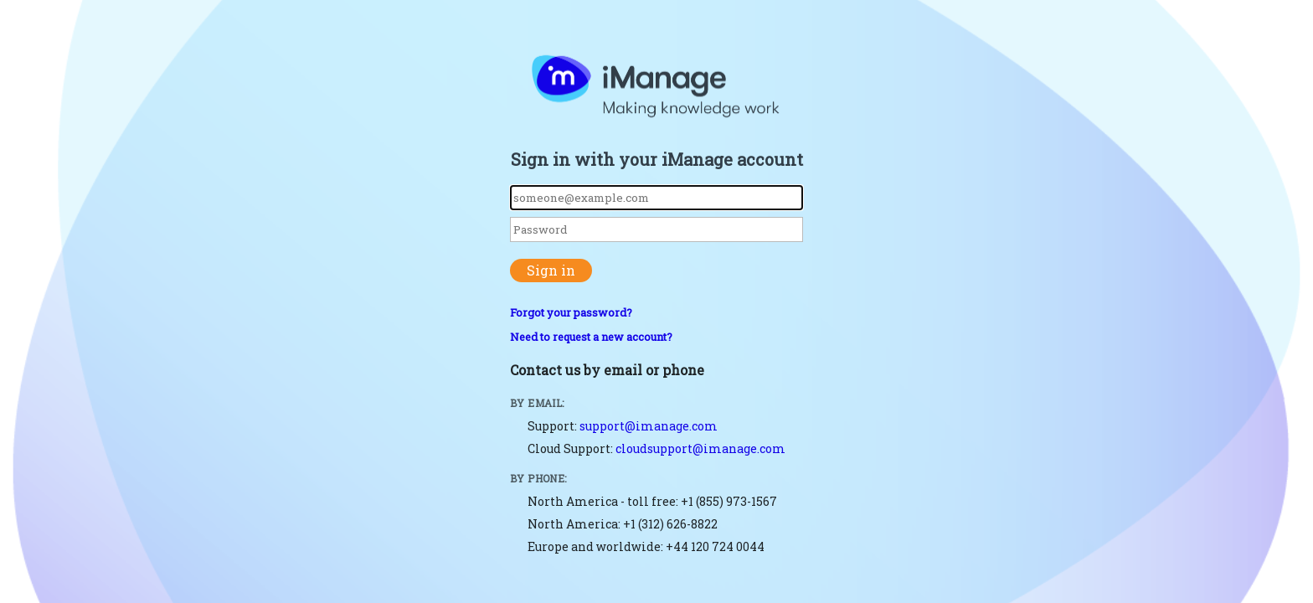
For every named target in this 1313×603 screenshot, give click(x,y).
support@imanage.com (648, 426)
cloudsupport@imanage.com (700, 448)
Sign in (551, 270)
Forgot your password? (571, 312)
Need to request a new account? (591, 336)
